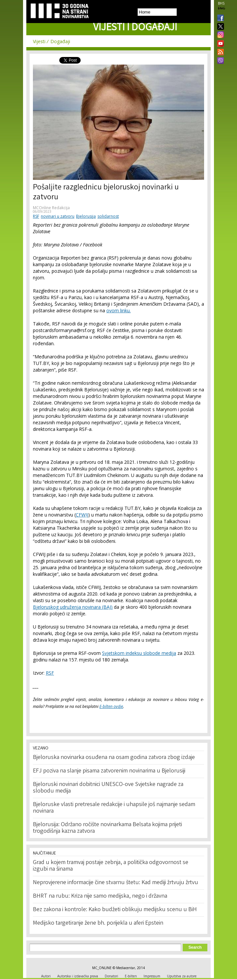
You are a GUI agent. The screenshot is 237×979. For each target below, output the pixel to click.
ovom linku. (118, 310)
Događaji (60, 41)
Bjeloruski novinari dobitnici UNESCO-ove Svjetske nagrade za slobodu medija (108, 788)
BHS (221, 3)
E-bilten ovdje (111, 706)
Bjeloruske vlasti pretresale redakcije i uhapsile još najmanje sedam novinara (114, 808)
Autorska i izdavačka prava (77, 976)
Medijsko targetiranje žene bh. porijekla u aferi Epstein (98, 923)
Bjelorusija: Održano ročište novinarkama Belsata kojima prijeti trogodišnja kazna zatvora (107, 828)
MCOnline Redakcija (51, 207)
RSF (36, 216)
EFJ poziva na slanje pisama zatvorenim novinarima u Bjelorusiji (109, 771)
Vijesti (39, 41)
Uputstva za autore (182, 976)
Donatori (111, 976)
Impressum (152, 976)
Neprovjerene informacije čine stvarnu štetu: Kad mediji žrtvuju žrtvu (115, 883)
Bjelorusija (86, 216)
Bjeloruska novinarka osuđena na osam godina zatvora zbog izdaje (114, 757)
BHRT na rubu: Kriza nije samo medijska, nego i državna (100, 896)
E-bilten (131, 976)
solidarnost (108, 216)
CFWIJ (82, 515)
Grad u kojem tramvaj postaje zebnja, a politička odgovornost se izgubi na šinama (110, 866)
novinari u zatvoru (57, 216)
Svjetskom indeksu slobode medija (139, 653)
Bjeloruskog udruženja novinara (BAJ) (73, 607)
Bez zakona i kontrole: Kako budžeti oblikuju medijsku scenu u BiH (115, 910)
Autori (46, 976)
